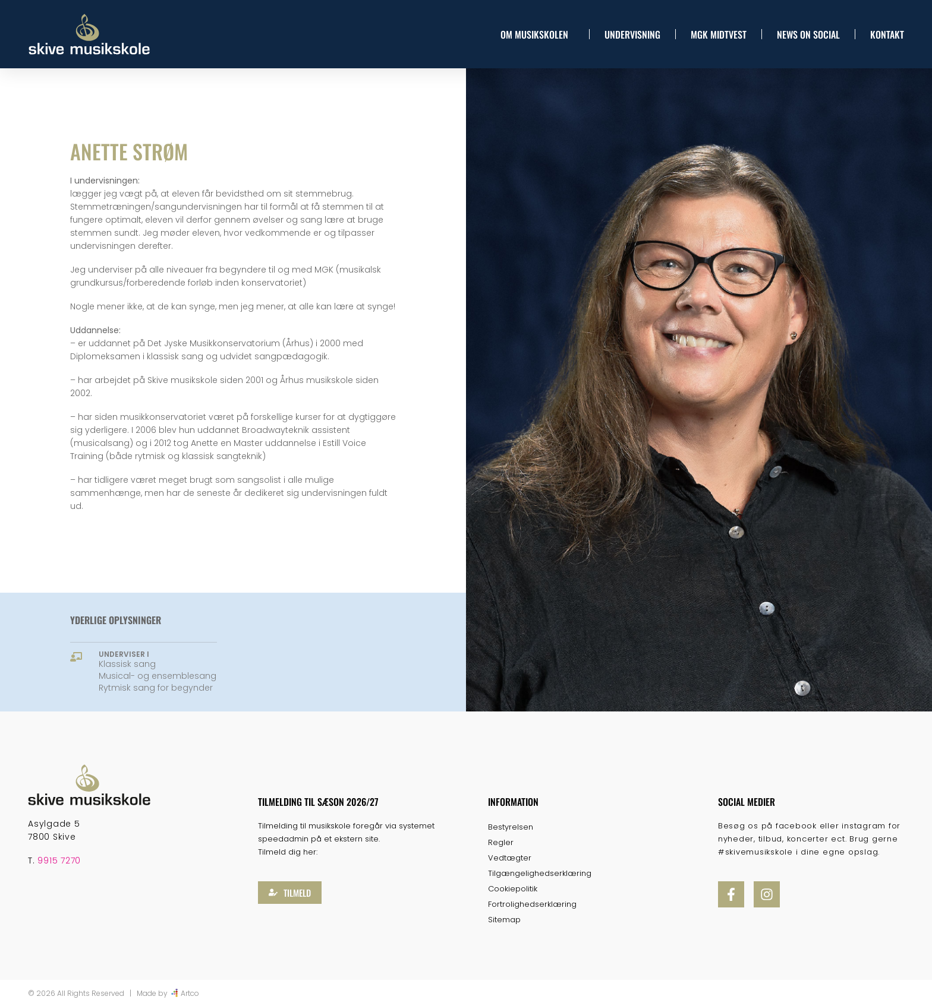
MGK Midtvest (719, 34)
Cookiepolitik (512, 888)
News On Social (808, 34)
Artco (190, 993)
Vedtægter (509, 857)
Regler (501, 842)
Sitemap (504, 919)
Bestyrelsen (510, 827)
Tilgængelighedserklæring (539, 873)
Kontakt (887, 34)
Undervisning (632, 34)
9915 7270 (59, 860)
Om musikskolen (537, 34)
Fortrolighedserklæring (532, 904)
